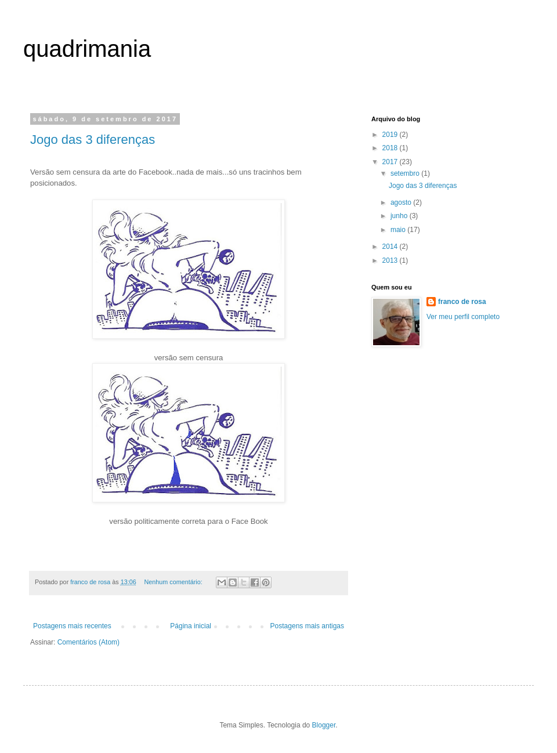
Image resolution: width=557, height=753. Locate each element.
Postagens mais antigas (307, 626)
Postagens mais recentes (72, 626)
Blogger (324, 725)
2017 (391, 162)
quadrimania (87, 48)
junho (400, 216)
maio (398, 230)
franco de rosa (462, 302)
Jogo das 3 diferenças (92, 139)
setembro (405, 173)
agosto (401, 202)
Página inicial (190, 626)
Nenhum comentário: (174, 581)
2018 (391, 148)
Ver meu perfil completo (463, 317)
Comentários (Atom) (88, 642)
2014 (391, 246)
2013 (391, 260)
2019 (391, 135)
